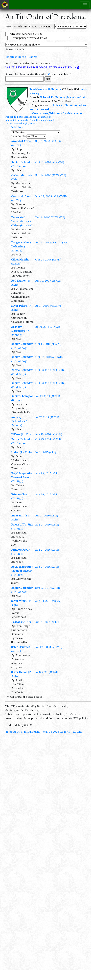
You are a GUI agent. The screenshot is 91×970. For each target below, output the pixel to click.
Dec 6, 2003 (50, 217)
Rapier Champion (22, 396)
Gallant (15, 175)
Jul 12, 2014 (47, 417)
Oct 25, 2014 (48, 439)
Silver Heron (19, 672)
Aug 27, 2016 (47, 524)
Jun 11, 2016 (46, 515)
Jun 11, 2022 (47, 622)
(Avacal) (16, 263)
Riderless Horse (15, 56)
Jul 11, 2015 (45, 452)
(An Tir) (16, 145)
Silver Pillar (18, 305)
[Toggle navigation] (85, 4)
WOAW (15, 434)
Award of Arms (21, 141)
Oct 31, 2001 (49, 162)
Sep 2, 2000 (48, 141)
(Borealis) (26, 225)
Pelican (57, 105)
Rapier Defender (22, 162)
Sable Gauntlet (20, 647)
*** (65, 242)
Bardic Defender (22, 370)
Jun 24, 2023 (48, 647)
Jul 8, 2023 (47, 672)
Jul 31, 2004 (49, 242)
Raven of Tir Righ (22, 524)
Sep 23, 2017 (47, 587)
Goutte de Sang (21, 196)
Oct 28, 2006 (48, 259)
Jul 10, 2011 (47, 326)
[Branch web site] (77, 97)
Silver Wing (18, 600)
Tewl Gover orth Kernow (45, 89)
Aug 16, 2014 (48, 434)
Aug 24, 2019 (48, 600)
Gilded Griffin (20, 259)
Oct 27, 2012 (49, 357)
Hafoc (15, 452)
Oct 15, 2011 (48, 343)
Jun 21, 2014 (48, 396)
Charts (33, 56)
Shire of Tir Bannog (52, 97)
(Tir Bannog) (19, 166)
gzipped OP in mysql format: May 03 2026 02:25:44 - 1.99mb (43, 731)
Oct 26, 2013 (49, 370)
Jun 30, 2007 (48, 280)
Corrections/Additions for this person (57, 113)
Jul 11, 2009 (48, 305)
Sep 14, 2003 (50, 175)
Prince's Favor (20, 494)
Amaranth (17, 515)
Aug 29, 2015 (46, 473)
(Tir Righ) (26, 452)
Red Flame (18, 280)
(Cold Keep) (18, 374)
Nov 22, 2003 (51, 196)
